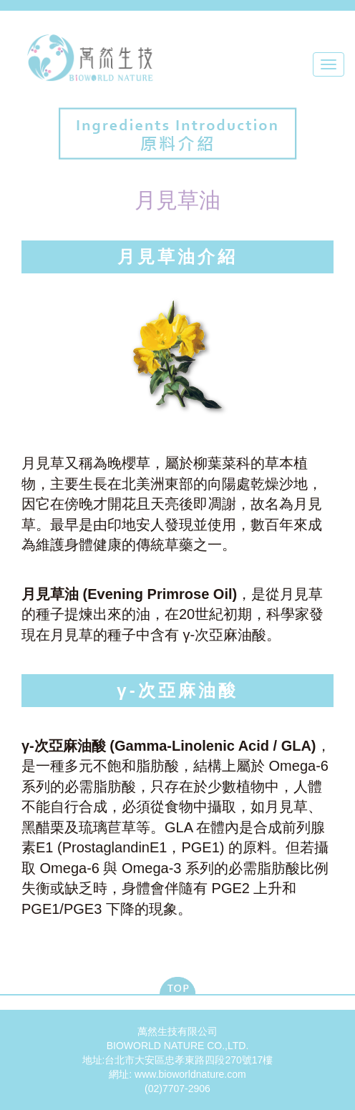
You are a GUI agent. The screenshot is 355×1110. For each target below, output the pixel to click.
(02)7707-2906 (177, 1088)
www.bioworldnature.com (190, 1074)
